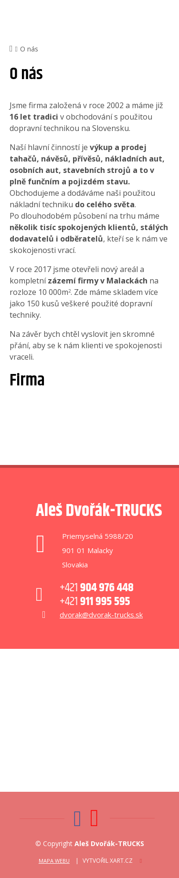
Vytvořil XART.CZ (108, 861)
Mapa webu (54, 860)
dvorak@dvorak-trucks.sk (101, 614)
